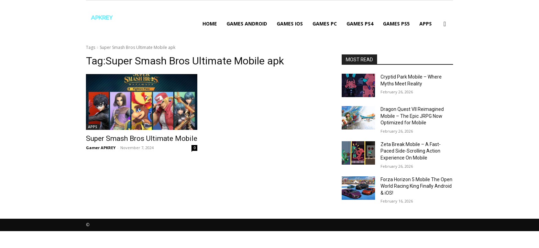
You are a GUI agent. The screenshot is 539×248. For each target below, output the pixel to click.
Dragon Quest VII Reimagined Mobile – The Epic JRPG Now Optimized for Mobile (412, 115)
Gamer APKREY (101, 147)
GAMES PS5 (396, 23)
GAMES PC (324, 23)
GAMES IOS (290, 23)
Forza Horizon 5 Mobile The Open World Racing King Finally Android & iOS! (416, 186)
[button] (445, 24)
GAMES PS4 (359, 23)
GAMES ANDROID (247, 23)
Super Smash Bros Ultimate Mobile (141, 138)
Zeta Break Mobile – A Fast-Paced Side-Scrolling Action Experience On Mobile (411, 151)
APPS (425, 23)
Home (209, 23)
